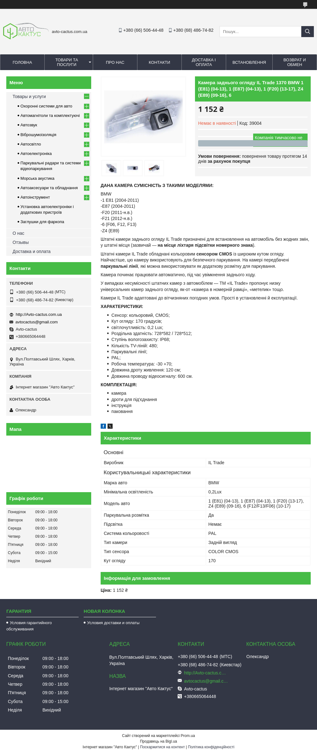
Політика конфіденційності (211, 747)
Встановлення (249, 62)
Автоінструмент (35, 197)
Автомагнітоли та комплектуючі (50, 115)
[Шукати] (307, 31)
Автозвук (28, 125)
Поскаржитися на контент (162, 747)
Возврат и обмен (294, 62)
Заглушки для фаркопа (42, 221)
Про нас (115, 62)
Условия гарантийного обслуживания (29, 625)
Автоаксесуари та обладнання (49, 187)
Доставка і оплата (204, 62)
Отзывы (21, 242)
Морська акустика (37, 178)
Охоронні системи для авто (46, 106)
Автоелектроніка (36, 153)
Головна (22, 62)
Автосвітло (30, 144)
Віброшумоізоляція (38, 134)
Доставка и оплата (32, 251)
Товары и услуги (29, 96)
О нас (18, 233)
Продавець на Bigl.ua (158, 741)
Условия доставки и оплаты (113, 622)
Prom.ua (188, 736)
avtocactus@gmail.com (36, 322)
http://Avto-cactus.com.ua (39, 314)
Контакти (159, 62)
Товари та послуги (66, 62)
